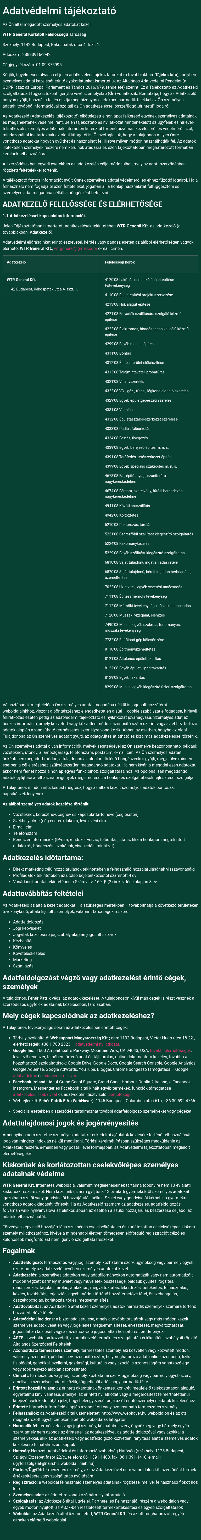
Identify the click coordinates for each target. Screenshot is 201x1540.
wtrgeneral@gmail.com (75, 248)
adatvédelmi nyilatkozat (97, 1044)
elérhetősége (120, 1094)
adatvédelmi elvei (59, 1075)
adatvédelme (25, 1075)
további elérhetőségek (170, 1050)
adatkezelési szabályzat (35, 1094)
